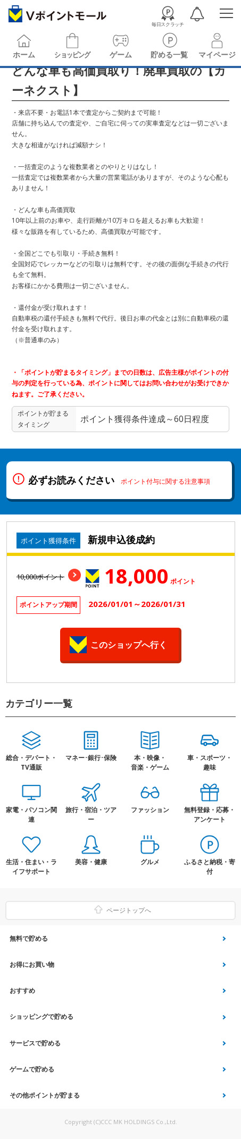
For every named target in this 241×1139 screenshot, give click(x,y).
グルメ (150, 861)
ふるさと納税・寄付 (209, 866)
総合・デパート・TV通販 (31, 762)
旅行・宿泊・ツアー (91, 814)
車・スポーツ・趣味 (209, 762)
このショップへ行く (128, 645)
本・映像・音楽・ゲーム (150, 762)
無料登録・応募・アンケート (209, 814)
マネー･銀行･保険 (91, 757)
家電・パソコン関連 (31, 814)
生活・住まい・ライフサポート (31, 866)
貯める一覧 (169, 55)
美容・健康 (91, 861)
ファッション (150, 809)
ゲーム (121, 55)
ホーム (24, 55)
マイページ (217, 55)
